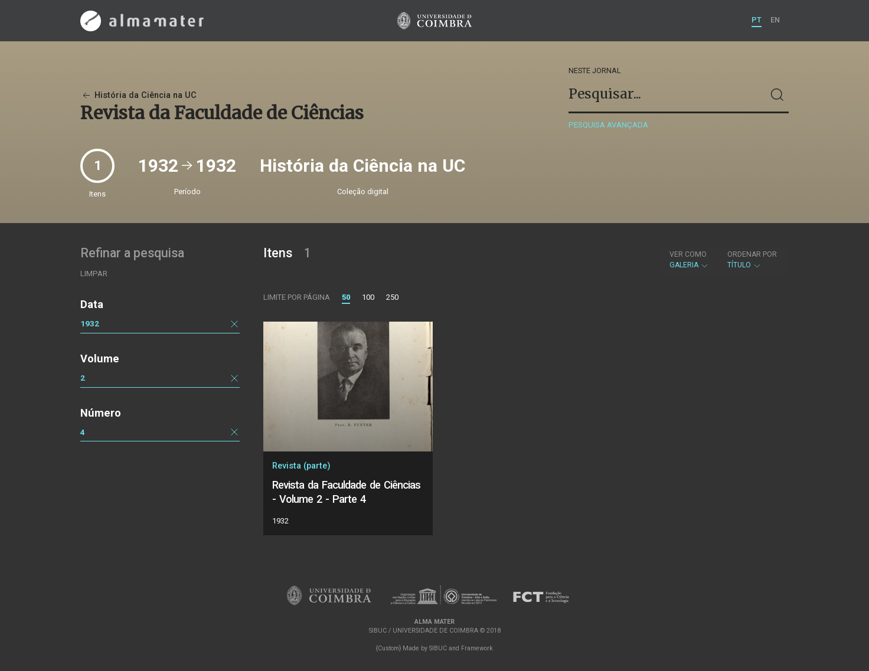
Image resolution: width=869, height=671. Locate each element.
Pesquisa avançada (608, 124)
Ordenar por (752, 254)
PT (757, 19)
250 (392, 297)
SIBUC (438, 648)
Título (752, 260)
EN (775, 19)
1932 (89, 323)
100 (368, 297)
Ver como (688, 254)
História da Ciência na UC (138, 95)
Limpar (93, 273)
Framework (477, 648)
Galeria (689, 260)
